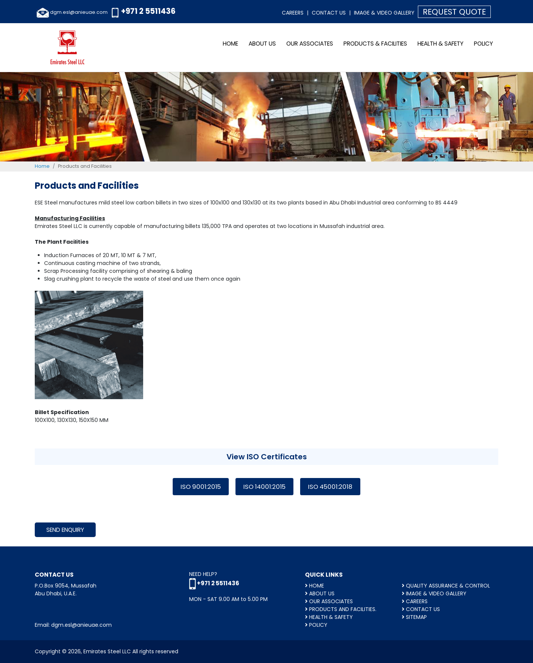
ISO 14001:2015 (264, 486)
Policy (483, 43)
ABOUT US (262, 43)
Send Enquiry (65, 530)
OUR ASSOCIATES (309, 43)
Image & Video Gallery (384, 12)
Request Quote (454, 11)
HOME (314, 585)
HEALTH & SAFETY (440, 43)
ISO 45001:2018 (330, 486)
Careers (293, 12)
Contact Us (329, 12)
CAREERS (415, 601)
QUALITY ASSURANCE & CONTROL (446, 585)
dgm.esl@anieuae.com (79, 12)
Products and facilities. (340, 609)
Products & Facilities (375, 43)
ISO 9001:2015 (201, 486)
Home (230, 43)
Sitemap (414, 617)
